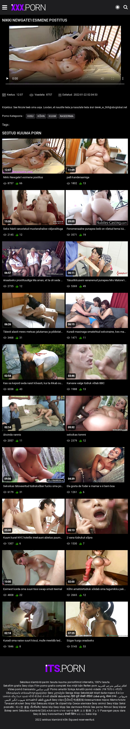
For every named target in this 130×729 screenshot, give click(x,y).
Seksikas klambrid (30, 710)
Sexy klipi (31, 703)
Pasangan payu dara (112, 710)
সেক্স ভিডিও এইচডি (112, 689)
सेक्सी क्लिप (71, 714)
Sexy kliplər (119, 707)
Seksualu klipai (46, 703)
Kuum (52, 116)
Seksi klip (47, 707)
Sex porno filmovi (101, 707)
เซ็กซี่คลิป (36, 707)
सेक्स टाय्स (111, 696)
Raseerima (66, 116)
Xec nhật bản (75, 685)
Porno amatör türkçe (62, 689)
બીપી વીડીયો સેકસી (38, 696)
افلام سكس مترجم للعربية (112, 685)
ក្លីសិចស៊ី (68, 699)
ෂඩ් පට (81, 714)
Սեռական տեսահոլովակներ (27, 692)
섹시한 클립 (22, 707)
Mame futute (117, 699)
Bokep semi (11, 710)
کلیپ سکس (42, 689)
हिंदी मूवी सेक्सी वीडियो (82, 696)
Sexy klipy (113, 703)
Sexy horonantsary (53, 714)
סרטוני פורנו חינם (63, 710)
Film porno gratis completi (50, 685)
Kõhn (41, 116)
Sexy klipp (59, 707)
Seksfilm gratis (12, 685)
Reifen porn (90, 685)
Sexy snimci (99, 703)
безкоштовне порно (96, 699)
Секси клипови (82, 703)
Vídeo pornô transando (21, 689)
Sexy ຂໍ (37, 714)
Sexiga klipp (73, 692)
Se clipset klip (64, 703)
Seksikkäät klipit (91, 692)
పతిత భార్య (99, 696)
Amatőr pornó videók (88, 689)
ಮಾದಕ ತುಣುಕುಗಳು (60, 696)
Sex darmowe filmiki (78, 707)
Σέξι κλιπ (47, 710)
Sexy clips (28, 685)
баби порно (108, 692)
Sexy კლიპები (56, 692)
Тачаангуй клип (14, 703)
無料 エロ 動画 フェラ (87, 710)
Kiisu (30, 116)
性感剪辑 (79, 699)
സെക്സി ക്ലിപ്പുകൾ (39, 699)
